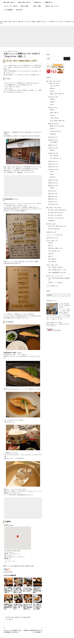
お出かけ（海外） (38, 6)
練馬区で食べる (52, 199)
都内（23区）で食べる (10, 2)
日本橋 (51, 99)
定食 (10, 619)
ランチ (7, 619)
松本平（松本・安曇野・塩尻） (55, 226)
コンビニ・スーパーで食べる (11, 6)
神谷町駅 (27, 565)
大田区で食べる (52, 164)
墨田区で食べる (52, 145)
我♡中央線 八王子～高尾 (54, 218)
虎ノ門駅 (32, 565)
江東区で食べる (52, 148)
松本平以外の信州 (52, 228)
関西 (49, 256)
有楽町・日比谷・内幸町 (56, 93)
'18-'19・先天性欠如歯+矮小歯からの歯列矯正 (59, 278)
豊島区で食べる (52, 185)
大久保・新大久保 (54, 131)
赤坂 (51, 115)
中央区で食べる (52, 96)
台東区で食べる (52, 140)
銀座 (51, 104)
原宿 (51, 174)
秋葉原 (51, 88)
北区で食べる (51, 191)
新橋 (51, 109)
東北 (49, 245)
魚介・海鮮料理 (14, 565)
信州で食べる (38, 2)
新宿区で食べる (52, 123)
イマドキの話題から (8, 9)
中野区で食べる (52, 180)
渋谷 (51, 171)
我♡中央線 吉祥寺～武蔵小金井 (56, 210)
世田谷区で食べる (52, 166)
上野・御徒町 (53, 142)
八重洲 (51, 101)
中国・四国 (50, 259)
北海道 (49, 242)
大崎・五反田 (53, 155)
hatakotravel (14, 51)
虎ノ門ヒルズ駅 (21, 565)
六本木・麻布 (53, 118)
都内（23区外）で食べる (25, 2)
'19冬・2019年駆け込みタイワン (56, 269)
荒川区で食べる (52, 193)
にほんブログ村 (8, 571)
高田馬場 (52, 134)
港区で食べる (17, 617)
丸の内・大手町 (53, 85)
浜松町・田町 (53, 112)
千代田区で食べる (52, 83)
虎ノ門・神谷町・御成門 (25, 617)
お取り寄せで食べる (51, 237)
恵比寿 (51, 177)
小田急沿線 (50, 220)
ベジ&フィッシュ (8, 525)
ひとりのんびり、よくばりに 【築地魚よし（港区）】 (27, 589)
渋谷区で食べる (52, 169)
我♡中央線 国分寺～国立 (54, 212)
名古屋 (49, 253)
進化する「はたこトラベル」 (53, 6)
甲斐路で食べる (48, 2)
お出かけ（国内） (25, 6)
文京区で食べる (52, 137)
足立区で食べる (52, 201)
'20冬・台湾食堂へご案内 (54, 267)
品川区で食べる (52, 153)
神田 (51, 91)
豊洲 (51, 150)
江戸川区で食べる (52, 204)
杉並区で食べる (52, 182)
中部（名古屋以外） (53, 251)
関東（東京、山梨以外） (54, 248)
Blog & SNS (20, 9)
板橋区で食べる (52, 196)
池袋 (51, 187)
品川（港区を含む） (55, 158)
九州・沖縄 (50, 261)
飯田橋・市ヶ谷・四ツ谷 (56, 126)
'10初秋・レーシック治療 (54, 282)
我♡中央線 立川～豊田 (54, 215)
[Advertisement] (37, 36)
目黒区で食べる (52, 161)
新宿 (51, 128)
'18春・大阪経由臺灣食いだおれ (55, 272)
